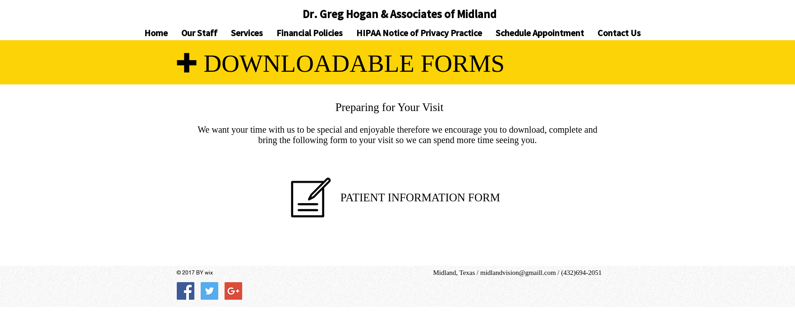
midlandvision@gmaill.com (518, 272)
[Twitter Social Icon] (209, 291)
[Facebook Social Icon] (185, 291)
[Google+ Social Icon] (233, 291)
